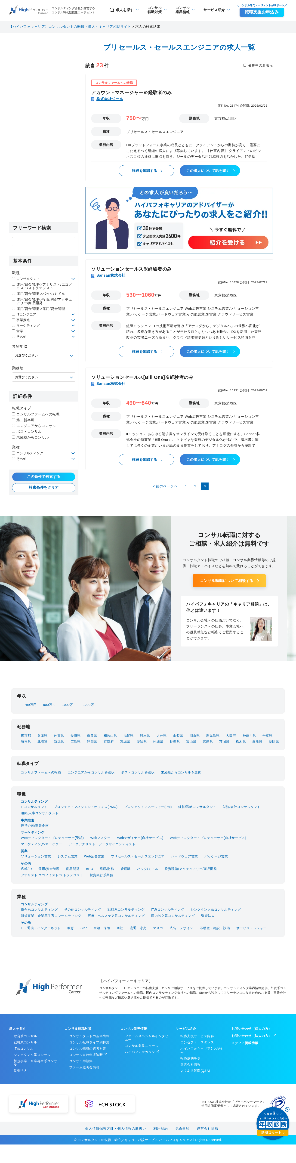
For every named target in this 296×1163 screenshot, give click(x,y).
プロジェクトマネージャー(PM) (148, 807)
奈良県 (92, 735)
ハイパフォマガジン (140, 1052)
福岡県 (274, 741)
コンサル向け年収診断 (86, 1055)
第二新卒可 (23, 420)
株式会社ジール (109, 99)
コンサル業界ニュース (141, 1046)
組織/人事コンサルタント (40, 813)
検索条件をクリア (44, 487)
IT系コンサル (24, 1048)
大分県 (162, 735)
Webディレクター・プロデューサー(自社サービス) (208, 838)
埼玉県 (26, 741)
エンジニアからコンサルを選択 (91, 772)
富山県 (191, 741)
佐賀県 (59, 735)
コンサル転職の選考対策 (87, 1048)
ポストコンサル (27, 431)
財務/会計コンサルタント (242, 807)
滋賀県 (128, 735)
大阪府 (231, 735)
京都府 (109, 741)
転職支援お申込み (262, 12)
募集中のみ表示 (260, 65)
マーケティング (26, 325)
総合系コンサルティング (39, 909)
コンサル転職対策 (78, 1028)
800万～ (49, 705)
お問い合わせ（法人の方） (251, 1036)
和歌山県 (110, 735)
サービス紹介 (214, 10)
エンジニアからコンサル (34, 425)
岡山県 (195, 735)
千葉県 (267, 735)
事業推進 (21, 320)
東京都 (26, 735)
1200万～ (90, 705)
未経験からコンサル (30, 437)
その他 (19, 336)
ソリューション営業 (36, 856)
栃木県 (241, 741)
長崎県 (76, 735)
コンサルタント (26, 278)
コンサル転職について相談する (226, 581)
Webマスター (100, 838)
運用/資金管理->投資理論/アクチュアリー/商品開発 (42, 301)
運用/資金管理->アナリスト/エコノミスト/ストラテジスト (42, 286)
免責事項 (182, 1128)
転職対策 (154, 10)
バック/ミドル (147, 869)
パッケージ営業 (216, 856)
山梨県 (178, 735)
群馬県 (257, 741)
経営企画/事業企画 (35, 825)
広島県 (76, 741)
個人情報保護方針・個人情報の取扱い (115, 1128)
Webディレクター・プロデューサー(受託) (52, 838)
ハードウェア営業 (184, 856)
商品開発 (73, 869)
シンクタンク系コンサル (32, 1055)
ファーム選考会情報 (84, 1067)
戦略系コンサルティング (126, 909)
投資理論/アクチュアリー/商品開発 (191, 869)
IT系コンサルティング (167, 909)
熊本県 (145, 735)
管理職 (125, 869)
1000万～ (69, 705)
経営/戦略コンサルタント (197, 807)
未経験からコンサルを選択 (181, 772)
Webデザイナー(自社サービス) (140, 838)
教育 (70, 928)
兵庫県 (42, 735)
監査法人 (208, 916)
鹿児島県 (212, 735)
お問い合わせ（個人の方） (251, 1028)
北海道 (42, 741)
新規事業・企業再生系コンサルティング (51, 916)
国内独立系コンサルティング (173, 916)
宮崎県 (208, 741)
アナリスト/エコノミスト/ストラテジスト (52, 875)
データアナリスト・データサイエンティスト (102, 844)
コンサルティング (27, 453)
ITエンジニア (24, 314)
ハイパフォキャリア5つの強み (201, 1050)
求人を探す (121, 10)
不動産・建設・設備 (215, 928)
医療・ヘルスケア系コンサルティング (116, 916)
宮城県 (125, 741)
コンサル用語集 (81, 1061)
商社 (120, 928)
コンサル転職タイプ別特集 (89, 1042)
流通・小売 (138, 928)
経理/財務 (107, 869)
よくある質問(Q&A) (195, 1071)
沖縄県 (158, 741)
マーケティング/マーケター (41, 844)
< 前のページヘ (165, 486)
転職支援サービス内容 (197, 1036)
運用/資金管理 (48, 869)
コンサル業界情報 (133, 1028)
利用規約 (160, 1128)
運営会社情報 (190, 1064)
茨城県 (224, 741)
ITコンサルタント (34, 807)
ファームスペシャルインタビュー (147, 1037)
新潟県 (59, 741)
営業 (17, 331)
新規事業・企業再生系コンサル (35, 1062)
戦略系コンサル (25, 1042)
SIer (83, 928)
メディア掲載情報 (244, 1043)
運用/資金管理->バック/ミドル (38, 293)
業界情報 (182, 10)
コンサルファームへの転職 (35, 414)
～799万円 (29, 705)
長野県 (175, 741)
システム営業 (68, 856)
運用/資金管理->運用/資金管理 (38, 308)
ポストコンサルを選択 (137, 772)
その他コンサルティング (82, 909)
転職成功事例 (190, 1058)
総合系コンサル (25, 1036)
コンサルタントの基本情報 (89, 1036)
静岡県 (92, 741)
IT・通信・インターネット (41, 928)
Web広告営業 (94, 856)
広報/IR (26, 869)
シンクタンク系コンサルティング (216, 909)
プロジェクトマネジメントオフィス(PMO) (86, 807)
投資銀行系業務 (101, 875)
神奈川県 (249, 735)
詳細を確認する (144, 171)
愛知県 (142, 741)
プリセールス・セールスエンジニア (138, 856)
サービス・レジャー (251, 928)
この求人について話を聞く (208, 171)
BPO (89, 869)
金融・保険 (101, 928)
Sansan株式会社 (111, 275)
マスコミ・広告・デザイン (173, 928)
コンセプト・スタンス (197, 1042)
